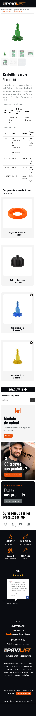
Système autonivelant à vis (15, 10)
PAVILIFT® (9, 10)
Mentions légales (28, 690)
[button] (32, 3)
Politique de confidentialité (11, 690)
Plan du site (10, 693)
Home (3, 10)
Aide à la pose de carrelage (18, 644)
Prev (3, 600)
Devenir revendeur (23, 693)
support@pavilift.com (21, 634)
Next (32, 600)
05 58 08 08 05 (20, 630)
